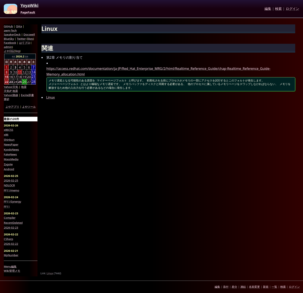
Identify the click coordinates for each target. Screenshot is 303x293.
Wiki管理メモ (12, 271)
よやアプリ (12, 107)
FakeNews (10, 154)
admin (8, 47)
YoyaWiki (29, 5)
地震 (24, 87)
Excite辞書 (27, 95)
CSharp (8, 238)
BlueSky (9, 39)
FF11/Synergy (12, 201)
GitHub (8, 26)
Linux (50, 97)
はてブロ (24, 43)
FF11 (7, 206)
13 (29, 72)
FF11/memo (11, 190)
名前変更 (254, 287)
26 (24, 82)
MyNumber (11, 255)
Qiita (19, 26)
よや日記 (9, 51)
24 (15, 82)
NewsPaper (11, 144)
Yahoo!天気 (11, 87)
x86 (6, 134)
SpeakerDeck (12, 34)
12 (24, 72)
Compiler (10, 217)
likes (30, 39)
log (18, 51)
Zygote (8, 164)
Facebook (10, 43)
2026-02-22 (11, 243)
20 (29, 76)
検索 (278, 9)
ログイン (292, 9)
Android (9, 169)
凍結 (243, 287)
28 (33, 82)
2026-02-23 (11, 227)
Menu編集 (10, 266)
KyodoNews (11, 149)
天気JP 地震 (11, 91)
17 (15, 76)
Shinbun (9, 139)
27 (29, 82)
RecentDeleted (13, 222)
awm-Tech (10, 30)
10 (15, 72)
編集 (267, 9)
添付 (226, 287)
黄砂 (6, 99)
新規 (265, 287)
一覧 (274, 287)
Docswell (29, 34)
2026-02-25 (11, 180)
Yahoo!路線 (11, 95)
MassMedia (11, 159)
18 (20, 76)
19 (24, 76)
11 (20, 72)
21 (33, 76)
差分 (234, 287)
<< (13, 56)
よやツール (29, 107)
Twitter (21, 39)
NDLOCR (9, 185)
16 (11, 76)
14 (33, 72)
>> (26, 56)
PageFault (27, 12)
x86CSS (8, 129)
